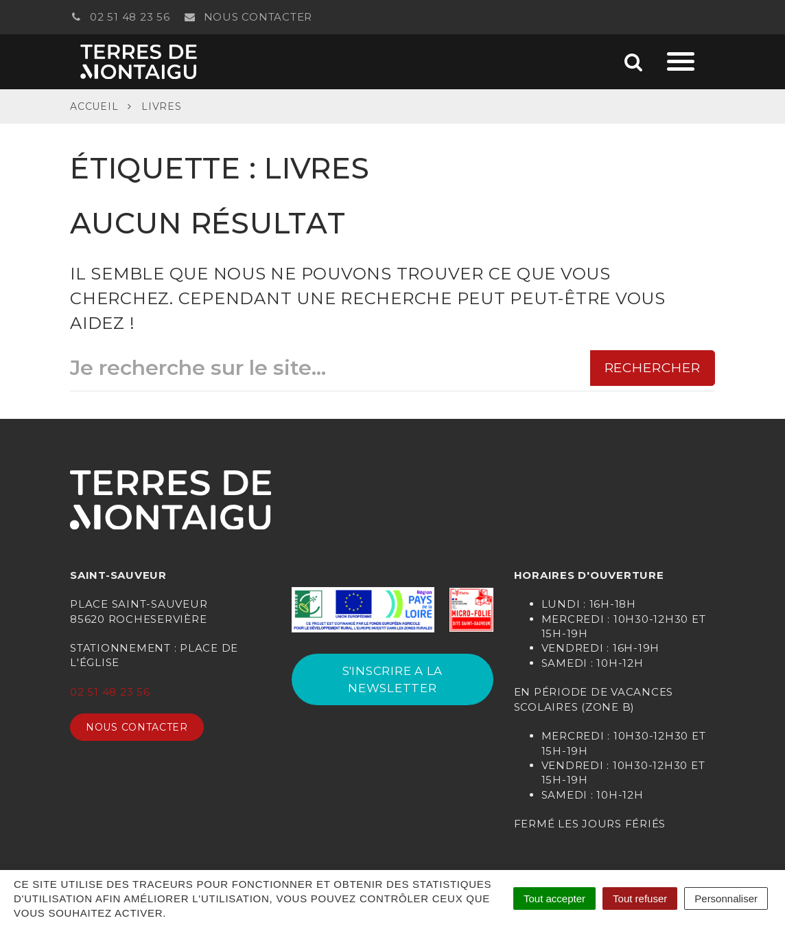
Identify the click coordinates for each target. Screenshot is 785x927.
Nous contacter (248, 16)
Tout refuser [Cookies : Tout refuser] (640, 898)
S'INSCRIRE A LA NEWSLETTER (392, 679)
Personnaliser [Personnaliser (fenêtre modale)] (726, 898)
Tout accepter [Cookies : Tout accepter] (554, 898)
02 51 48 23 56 (120, 16)
